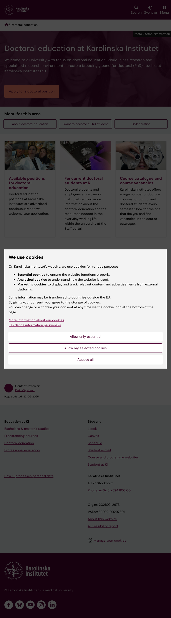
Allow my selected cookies (85, 348)
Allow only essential (85, 336)
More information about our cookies (36, 320)
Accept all (85, 359)
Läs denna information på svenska (35, 325)
